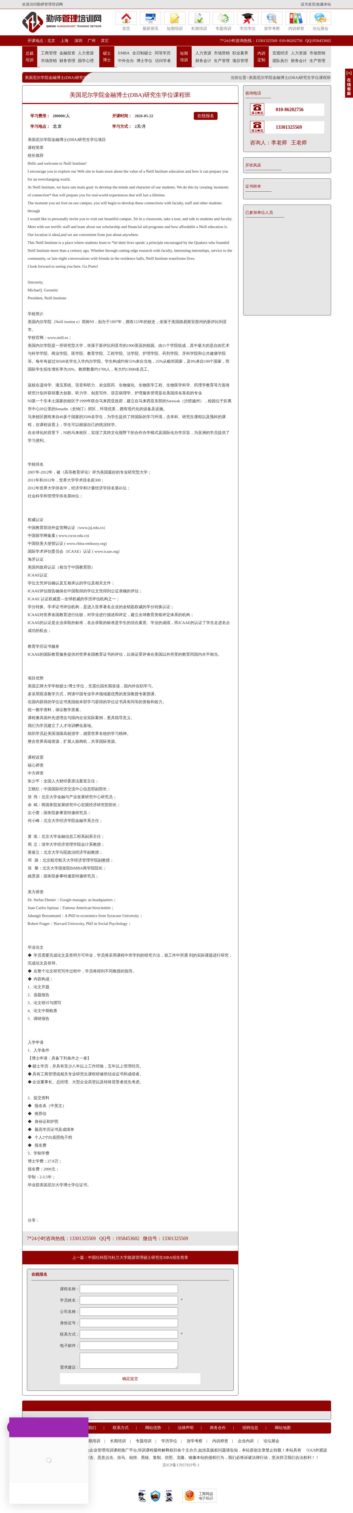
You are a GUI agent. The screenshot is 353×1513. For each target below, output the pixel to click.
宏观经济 (280, 53)
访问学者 (163, 61)
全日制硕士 (142, 53)
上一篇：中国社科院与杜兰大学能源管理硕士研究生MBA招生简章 (130, 1257)
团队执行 (280, 61)
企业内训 (246, 1441)
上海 (64, 41)
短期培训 (174, 21)
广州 (92, 41)
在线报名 (205, 116)
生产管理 (222, 61)
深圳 (78, 41)
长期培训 (199, 21)
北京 (51, 41)
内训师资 (296, 21)
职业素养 (240, 53)
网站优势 (153, 1428)
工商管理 (49, 53)
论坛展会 (320, 21)
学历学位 (247, 21)
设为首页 (308, 4)
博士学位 (144, 61)
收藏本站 (323, 4)
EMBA (123, 53)
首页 (126, 21)
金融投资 (67, 53)
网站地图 (283, 1428)
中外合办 (126, 61)
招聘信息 (250, 1428)
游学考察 (272, 21)
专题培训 (223, 21)
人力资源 (86, 53)
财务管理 (67, 61)
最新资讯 (150, 21)
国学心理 (86, 61)
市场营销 (49, 61)
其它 (105, 41)
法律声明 (186, 1428)
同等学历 (163, 53)
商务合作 (218, 1428)
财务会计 (203, 61)
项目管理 (240, 61)
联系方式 (121, 1428)
